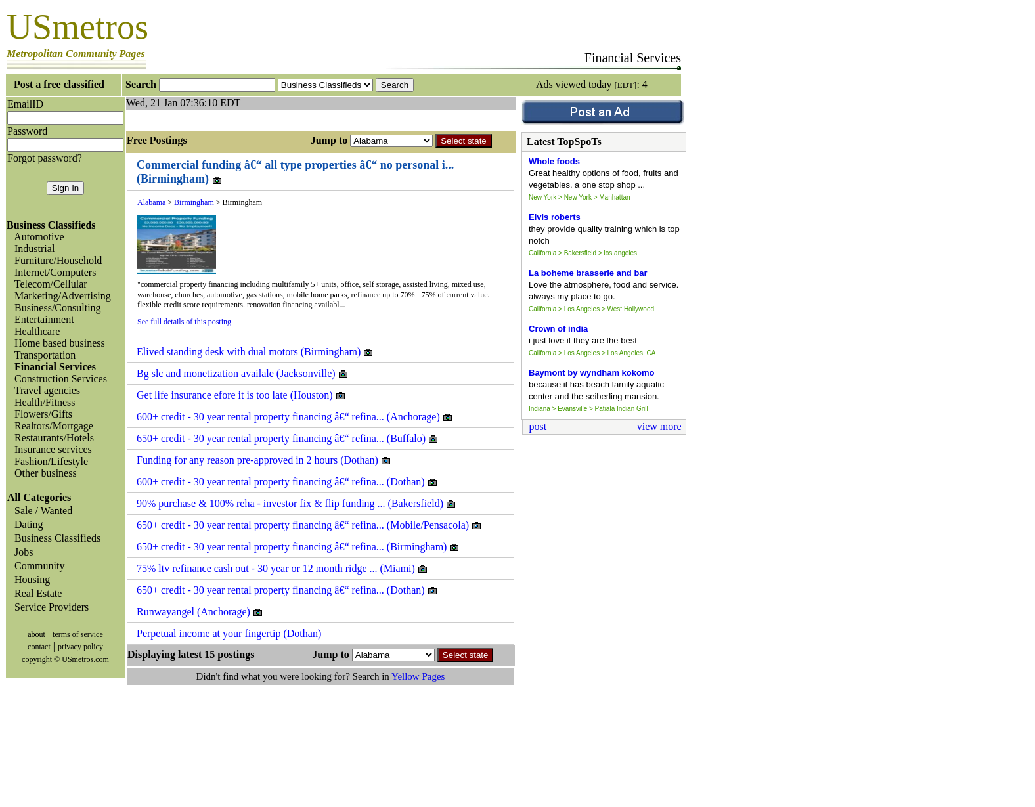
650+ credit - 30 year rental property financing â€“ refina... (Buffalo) (288, 439)
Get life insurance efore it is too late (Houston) (241, 395)
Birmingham (194, 202)
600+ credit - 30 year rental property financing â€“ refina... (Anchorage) (295, 417)
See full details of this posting (184, 321)
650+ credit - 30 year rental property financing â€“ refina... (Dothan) (287, 590)
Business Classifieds (54, 538)
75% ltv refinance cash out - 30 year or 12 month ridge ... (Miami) (282, 569)
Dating (26, 524)
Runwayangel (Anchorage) (200, 612)
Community (36, 565)
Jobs (21, 551)
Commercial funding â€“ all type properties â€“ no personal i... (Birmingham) (295, 172)
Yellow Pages (418, 676)
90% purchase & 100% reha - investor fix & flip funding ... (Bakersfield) (296, 504)
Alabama (151, 202)
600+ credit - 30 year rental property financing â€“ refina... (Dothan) (287, 482)
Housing (29, 579)
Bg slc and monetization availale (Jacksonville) (243, 374)
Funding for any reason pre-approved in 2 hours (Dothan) (264, 460)
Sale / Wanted (40, 510)
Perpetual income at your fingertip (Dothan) (229, 633)
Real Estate (35, 593)
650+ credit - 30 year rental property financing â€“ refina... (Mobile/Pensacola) (309, 525)
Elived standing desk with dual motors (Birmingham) (255, 352)
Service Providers (49, 607)
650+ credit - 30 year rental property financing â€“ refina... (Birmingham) (298, 547)
